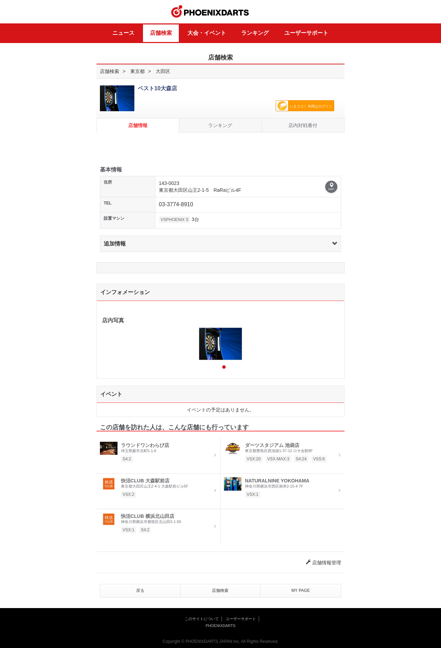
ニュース (123, 33)
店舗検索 (161, 33)
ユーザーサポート (306, 33)
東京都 (137, 71)
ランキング (255, 33)
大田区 (163, 71)
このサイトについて (202, 619)
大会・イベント (206, 33)
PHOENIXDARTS (210, 11)
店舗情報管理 (323, 562)
